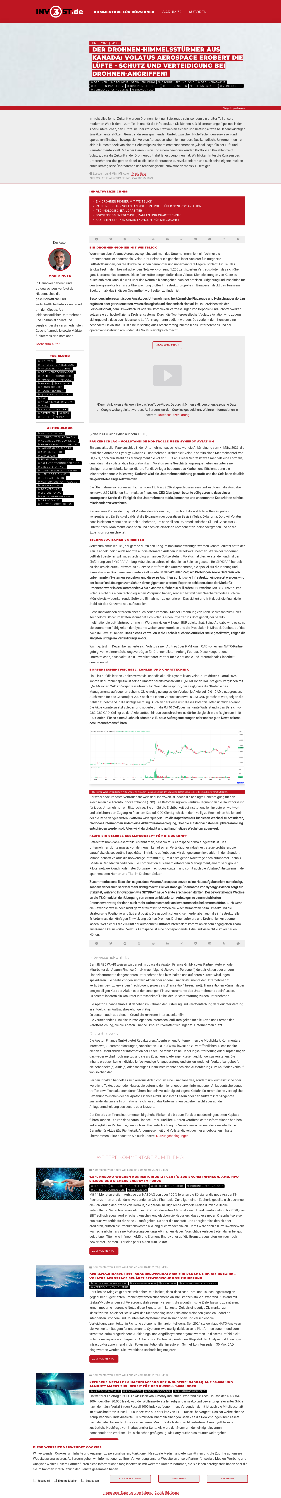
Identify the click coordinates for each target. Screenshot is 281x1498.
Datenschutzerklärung (137, 1492)
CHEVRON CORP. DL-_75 (55, 504)
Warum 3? (171, 12)
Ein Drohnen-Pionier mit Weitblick (124, 201)
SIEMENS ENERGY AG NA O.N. (58, 444)
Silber (44, 383)
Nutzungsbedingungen (172, 1136)
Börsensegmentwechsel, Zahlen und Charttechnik (138, 215)
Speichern (179, 1478)
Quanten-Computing (54, 394)
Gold (66, 379)
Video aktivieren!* (167, 345)
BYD (42, 398)
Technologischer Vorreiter (119, 210)
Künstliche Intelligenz (56, 365)
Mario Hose (139, 173)
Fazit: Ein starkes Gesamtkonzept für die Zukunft (138, 219)
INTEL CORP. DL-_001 (53, 474)
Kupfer (44, 417)
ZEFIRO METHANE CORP (55, 496)
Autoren (198, 12)
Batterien (46, 413)
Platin (62, 417)
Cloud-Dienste (50, 387)
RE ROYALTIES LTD (51, 478)
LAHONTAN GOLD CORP (54, 448)
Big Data (62, 383)
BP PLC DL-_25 (48, 500)
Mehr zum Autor (47, 344)
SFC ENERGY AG (49, 492)
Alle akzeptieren (130, 1478)
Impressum (111, 1492)
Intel (43, 405)
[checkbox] (35, 1480)
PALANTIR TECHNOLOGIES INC (59, 463)
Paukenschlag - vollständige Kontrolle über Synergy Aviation (148, 206)
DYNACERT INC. (49, 485)
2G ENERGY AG (48, 489)
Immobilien (47, 379)
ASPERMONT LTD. (50, 452)
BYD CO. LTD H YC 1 (51, 467)
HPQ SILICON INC (50, 433)
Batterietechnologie (55, 376)
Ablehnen (227, 1478)
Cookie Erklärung (167, 1492)
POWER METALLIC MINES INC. (58, 470)
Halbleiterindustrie (54, 368)
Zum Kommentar (104, 1250)
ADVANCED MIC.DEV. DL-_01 (57, 440)
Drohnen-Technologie (56, 372)
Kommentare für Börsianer (124, 12)
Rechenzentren (51, 390)
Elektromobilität (52, 409)
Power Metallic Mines (55, 402)
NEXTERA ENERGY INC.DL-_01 (58, 481)
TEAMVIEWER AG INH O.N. (56, 459)
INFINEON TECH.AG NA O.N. (57, 437)
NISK (64, 413)
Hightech (46, 361)
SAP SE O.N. (47, 455)
